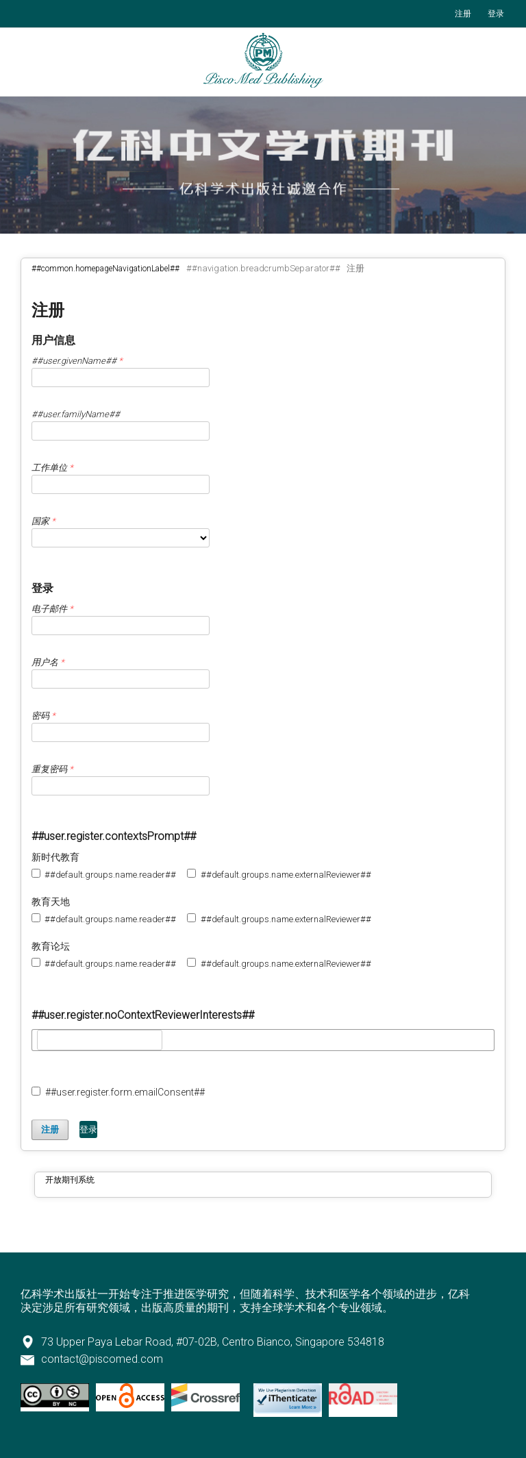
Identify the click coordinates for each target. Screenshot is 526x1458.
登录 (496, 13)
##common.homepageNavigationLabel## (105, 268)
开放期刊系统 (70, 1180)
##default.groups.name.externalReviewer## (279, 874)
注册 (463, 13)
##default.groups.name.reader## (104, 874)
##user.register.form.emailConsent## (118, 1092)
